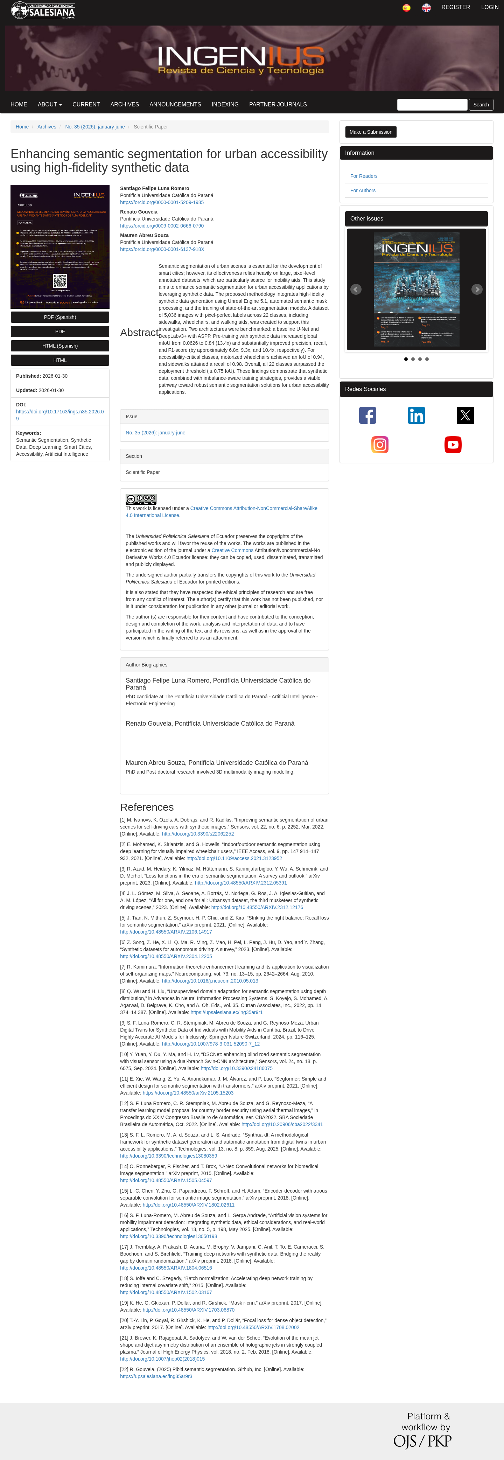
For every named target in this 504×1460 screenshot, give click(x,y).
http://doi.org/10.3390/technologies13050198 (168, 1236)
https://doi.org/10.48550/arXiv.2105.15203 (188, 1093)
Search (481, 104)
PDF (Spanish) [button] (60, 317)
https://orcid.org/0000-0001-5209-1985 (162, 202)
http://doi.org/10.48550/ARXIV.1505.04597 (166, 1180)
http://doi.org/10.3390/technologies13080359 (168, 1156)
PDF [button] (60, 331)
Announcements (175, 104)
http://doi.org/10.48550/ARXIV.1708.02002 (254, 1327)
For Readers (364, 176)
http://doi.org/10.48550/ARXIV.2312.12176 (257, 907)
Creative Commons (233, 550)
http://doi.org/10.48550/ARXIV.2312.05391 (241, 883)
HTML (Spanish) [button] (60, 346)
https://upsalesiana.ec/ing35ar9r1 (227, 1012)
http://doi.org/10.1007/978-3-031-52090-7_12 (211, 1044)
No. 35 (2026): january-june (95, 127)
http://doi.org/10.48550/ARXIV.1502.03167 (166, 1292)
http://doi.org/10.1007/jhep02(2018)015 (162, 1359)
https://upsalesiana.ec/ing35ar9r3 (156, 1376)
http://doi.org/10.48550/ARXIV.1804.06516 (166, 1268)
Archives (125, 104)
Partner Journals (278, 104)
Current (86, 104)
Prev (356, 289)
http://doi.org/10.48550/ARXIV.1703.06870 (189, 1310)
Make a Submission (371, 132)
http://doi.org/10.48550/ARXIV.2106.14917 (166, 932)
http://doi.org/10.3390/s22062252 (198, 834)
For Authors (363, 190)
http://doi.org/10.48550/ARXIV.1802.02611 (189, 1205)
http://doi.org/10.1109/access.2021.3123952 (234, 858)
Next (477, 289)
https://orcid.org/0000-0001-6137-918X (162, 249)
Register (455, 7)
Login (490, 7)
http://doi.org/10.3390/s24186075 (237, 1068)
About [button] (50, 104)
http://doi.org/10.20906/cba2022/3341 (282, 1124)
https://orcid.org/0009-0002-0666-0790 (162, 226)
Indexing (225, 104)
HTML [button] (60, 360)
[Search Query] (432, 105)
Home (18, 104)
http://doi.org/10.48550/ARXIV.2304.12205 (166, 956)
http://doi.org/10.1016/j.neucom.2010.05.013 (210, 981)
